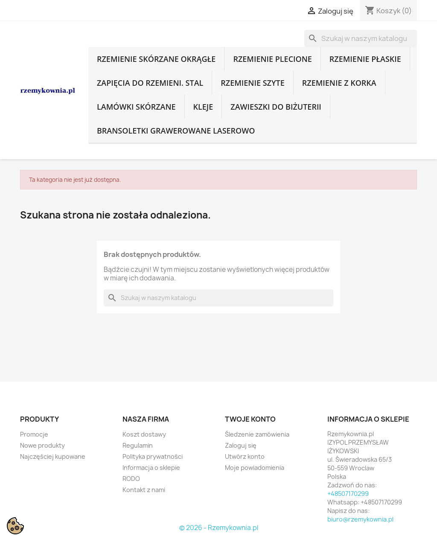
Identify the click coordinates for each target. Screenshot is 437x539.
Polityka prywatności (152, 456)
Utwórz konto (245, 456)
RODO (131, 479)
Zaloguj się (240, 445)
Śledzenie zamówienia (257, 434)
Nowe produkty (42, 445)
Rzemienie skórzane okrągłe (156, 59)
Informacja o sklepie (151, 467)
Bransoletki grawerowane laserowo (176, 130)
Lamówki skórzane (136, 107)
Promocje (34, 434)
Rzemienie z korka (339, 83)
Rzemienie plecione (272, 59)
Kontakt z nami (143, 490)
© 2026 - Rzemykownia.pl (218, 527)
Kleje (203, 107)
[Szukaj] (360, 38)
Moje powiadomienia (254, 467)
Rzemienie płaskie (365, 59)
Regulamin (137, 445)
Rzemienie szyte (252, 83)
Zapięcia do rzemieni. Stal (150, 83)
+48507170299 (348, 493)
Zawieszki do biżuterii (275, 107)
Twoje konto (250, 419)
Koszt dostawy (144, 434)
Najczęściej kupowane (52, 456)
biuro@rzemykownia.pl (360, 519)
